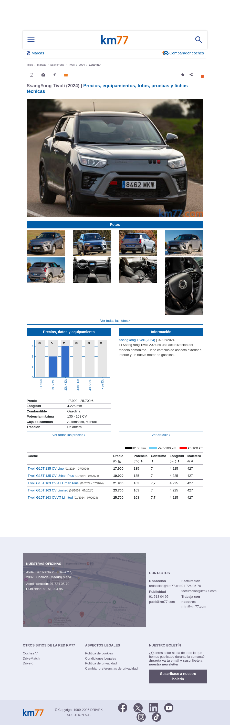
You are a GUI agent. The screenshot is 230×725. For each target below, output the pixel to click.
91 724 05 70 (59, 584)
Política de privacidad (101, 663)
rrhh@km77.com (193, 606)
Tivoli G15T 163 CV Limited (60, 490)
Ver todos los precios (68, 435)
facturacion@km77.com (198, 591)
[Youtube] (168, 707)
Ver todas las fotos (115, 321)
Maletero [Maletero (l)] (194, 458)
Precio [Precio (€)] (118, 458)
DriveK (28, 663)
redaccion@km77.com (165, 586)
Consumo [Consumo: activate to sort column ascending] (158, 458)
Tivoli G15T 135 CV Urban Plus (63, 476)
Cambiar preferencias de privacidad (111, 668)
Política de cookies (99, 653)
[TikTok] (156, 716)
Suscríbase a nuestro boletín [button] (178, 676)
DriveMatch (31, 658)
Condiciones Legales (100, 658)
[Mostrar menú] (31, 40)
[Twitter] (138, 707)
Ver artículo (161, 435)
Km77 (114, 39)
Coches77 (30, 653)
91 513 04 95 (53, 589)
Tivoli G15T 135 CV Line (58, 468)
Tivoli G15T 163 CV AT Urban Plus (66, 483)
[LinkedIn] (153, 707)
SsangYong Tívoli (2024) (137, 340)
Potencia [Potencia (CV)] (141, 458)
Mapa (67, 577)
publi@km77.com (162, 602)
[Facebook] (122, 707)
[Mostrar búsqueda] (198, 39)
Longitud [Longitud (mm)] (177, 458)
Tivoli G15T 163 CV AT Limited (63, 497)
